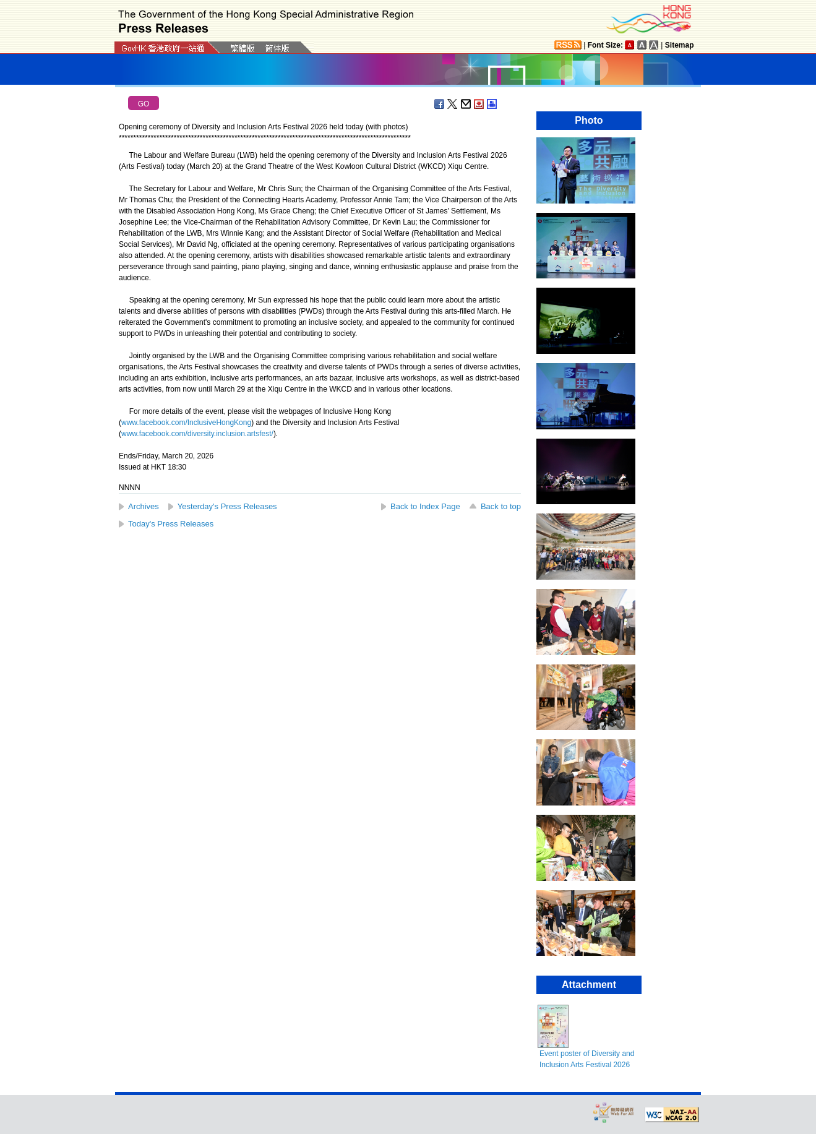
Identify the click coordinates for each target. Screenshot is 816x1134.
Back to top (501, 506)
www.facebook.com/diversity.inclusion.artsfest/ (197, 433)
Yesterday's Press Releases (227, 506)
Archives (143, 506)
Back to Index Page (425, 506)
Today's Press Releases (170, 523)
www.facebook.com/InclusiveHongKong (186, 422)
